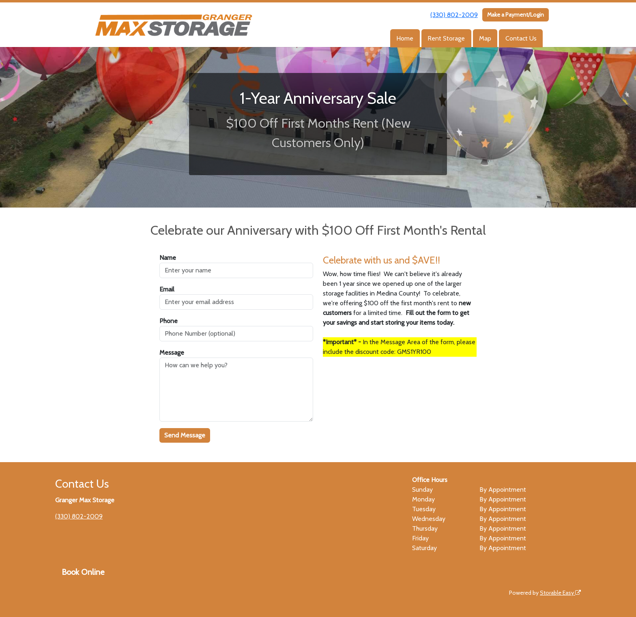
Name (167, 257)
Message (171, 352)
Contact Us (521, 38)
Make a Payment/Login (515, 14)
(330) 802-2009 (454, 15)
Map (485, 38)
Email (166, 289)
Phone (168, 321)
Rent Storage (446, 38)
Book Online (83, 572)
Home (404, 38)
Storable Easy (560, 592)
